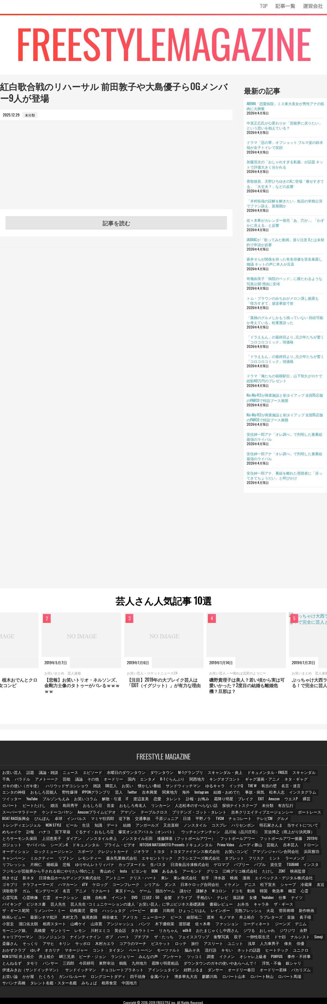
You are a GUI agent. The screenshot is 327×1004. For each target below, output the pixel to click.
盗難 (32, 893)
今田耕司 (156, 951)
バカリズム (11, 965)
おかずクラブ (116, 938)
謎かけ (147, 886)
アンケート (251, 945)
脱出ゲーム (127, 886)
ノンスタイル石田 (176, 834)
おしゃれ (82, 925)
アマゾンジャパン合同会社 (293, 847)
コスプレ (307, 821)
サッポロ (192, 932)
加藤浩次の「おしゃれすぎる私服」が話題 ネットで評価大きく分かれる (285, 164)
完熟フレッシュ (115, 906)
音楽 (317, 801)
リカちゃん (309, 919)
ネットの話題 (29, 945)
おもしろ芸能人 (288, 788)
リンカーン (40, 808)
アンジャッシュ (283, 912)
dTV (61, 880)
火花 (136, 906)
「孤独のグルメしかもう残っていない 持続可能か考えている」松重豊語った (285, 320)
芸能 (51, 781)
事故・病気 (170, 795)
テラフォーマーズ (16, 880)
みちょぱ (81, 971)
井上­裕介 (103, 912)
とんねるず (84, 951)
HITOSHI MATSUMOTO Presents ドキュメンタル (223, 840)
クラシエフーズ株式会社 (203, 854)
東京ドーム (89, 886)
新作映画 (171, 906)
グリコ (199, 867)
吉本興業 (68, 795)
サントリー (206, 919)
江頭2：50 (96, 893)
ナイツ (242, 893)
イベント (64, 893)
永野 (118, 925)
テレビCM (69, 821)
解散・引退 (11, 801)
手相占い (149, 893)
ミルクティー (58, 854)
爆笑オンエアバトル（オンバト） (223, 827)
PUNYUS (38, 951)
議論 (64, 781)
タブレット (236, 854)
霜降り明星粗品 (232, 951)
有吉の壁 (215, 788)
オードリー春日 (263, 958)
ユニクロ (78, 945)
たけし (251, 867)
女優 (197, 893)
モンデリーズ (13, 886)
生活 (178, 821)
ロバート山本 (244, 965)
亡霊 (318, 886)
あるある (158, 867)
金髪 (114, 893)
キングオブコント (204, 781)
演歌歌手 (303, 880)
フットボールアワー (267, 834)
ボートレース (125, 814)
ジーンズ (123, 919)
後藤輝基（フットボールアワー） (221, 834)
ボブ (225, 925)
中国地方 (120, 971)
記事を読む (116, 223)
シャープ (255, 880)
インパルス (213, 814)
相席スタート (220, 912)
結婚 (219, 821)
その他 (79, 781)
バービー (9, 906)
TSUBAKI (278, 860)
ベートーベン (238, 938)
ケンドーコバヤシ (218, 808)
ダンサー (238, 958)
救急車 (239, 886)
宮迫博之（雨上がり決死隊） (24, 834)
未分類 (139, 808)
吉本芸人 (9, 847)
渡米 (68, 912)
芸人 (37, 795)
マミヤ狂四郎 (237, 814)
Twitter (51, 795)
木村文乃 (246, 906)
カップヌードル (125, 860)
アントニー (86, 873)
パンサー (121, 951)
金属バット (173, 965)
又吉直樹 (262, 821)
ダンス (143, 880)
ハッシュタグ (313, 899)
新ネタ (8, 873)
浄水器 (187, 873)
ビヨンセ (127, 867)
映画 (201, 873)
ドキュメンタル (140, 840)
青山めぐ (95, 867)
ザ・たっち (278, 925)
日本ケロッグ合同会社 (170, 880)
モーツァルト (264, 938)
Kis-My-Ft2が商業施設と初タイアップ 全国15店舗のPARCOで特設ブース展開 (285, 397)
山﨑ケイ (242, 912)
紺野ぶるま (217, 958)
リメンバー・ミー (251, 899)
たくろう (68, 965)
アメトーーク (32, 781)
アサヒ (159, 932)
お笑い (80, 788)
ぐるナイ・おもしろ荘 (175, 827)
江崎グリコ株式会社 (225, 867)
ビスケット (265, 932)
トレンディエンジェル (115, 821)
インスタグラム (216, 795)
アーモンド (180, 867)
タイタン (215, 938)
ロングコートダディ (125, 965)
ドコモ (198, 886)
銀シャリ (32, 958)
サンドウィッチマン (132, 788)
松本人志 (191, 795)
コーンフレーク (101, 880)
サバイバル (93, 840)
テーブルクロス (309, 808)
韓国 (225, 886)
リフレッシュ (13, 860)
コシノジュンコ (171, 925)
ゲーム (108, 886)
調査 (288, 945)
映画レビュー (194, 906)
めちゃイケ (96, 827)
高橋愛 (186, 919)
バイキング (261, 893)
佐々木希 (48, 919)
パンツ (306, 912)
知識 (191, 821)
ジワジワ (102, 925)
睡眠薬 (50, 860)
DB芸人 (63, 788)
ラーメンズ (294, 854)
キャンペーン (32, 854)
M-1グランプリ (179, 775)
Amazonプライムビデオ (255, 808)
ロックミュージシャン (87, 847)
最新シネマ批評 (222, 906)
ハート (240, 925)
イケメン (200, 880)
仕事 (227, 893)
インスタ (297, 860)
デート (205, 821)
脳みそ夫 (286, 938)
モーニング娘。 (163, 919)
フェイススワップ (306, 925)
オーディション (53, 847)
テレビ (167, 893)
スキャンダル (284, 775)
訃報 (114, 827)
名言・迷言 (236, 788)
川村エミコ (244, 919)
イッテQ (182, 788)
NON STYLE (145, 821)
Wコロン (180, 886)
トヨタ (187, 847)
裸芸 (204, 801)
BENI (143, 867)
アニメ (47, 886)
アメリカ (304, 906)
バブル (245, 860)
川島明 (40, 906)
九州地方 (208, 951)
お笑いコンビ (257, 847)
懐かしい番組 (101, 788)
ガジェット (70, 840)
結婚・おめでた (144, 795)
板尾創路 (265, 906)
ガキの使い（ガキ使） (302, 781)
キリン (175, 932)
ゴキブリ (286, 873)
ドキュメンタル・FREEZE (250, 775)
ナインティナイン (203, 925)
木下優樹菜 (11, 919)
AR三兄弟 (152, 945)
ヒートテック (55, 945)
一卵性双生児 (45, 932)
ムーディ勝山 (295, 840)
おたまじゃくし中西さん (35, 925)
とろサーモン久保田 (67, 834)
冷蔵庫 (273, 880)
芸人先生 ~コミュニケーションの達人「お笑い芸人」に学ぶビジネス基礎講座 (60, 899)
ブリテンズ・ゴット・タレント (26, 814)
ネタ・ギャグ (270, 781)
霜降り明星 (120, 801)
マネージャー (176, 938)
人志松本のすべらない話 (73, 808)
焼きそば (301, 867)
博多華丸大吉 (198, 965)
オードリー (98, 781)
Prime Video (271, 840)
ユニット (32, 938)
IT (27, 801)
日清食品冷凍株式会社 (178, 860)
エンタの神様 (261, 788)
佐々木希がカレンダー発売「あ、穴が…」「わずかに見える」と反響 (285, 222)
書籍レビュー (134, 899)
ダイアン (117, 834)
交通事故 (276, 814)
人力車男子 (66, 938)
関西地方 (178, 781)
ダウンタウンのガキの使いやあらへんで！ (281, 951)
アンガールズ (239, 821)
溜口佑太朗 (195, 912)
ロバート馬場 (296, 965)
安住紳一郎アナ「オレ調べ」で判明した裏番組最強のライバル (284, 436)
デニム (141, 919)
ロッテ (285, 932)
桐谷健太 (285, 906)
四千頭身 (152, 965)
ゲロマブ (208, 860)
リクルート (66, 886)
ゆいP (136, 938)
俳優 (96, 938)
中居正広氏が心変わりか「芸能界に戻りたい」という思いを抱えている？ (284, 125)
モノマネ (84, 912)
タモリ (103, 951)
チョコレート (46, 821)
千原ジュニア (299, 814)
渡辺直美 (41, 801)
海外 (104, 795)
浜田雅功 (9, 854)
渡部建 (31, 919)
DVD (80, 893)
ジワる (65, 925)
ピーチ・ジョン (176, 945)
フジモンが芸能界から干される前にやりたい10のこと (43, 867)
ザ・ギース (194, 899)
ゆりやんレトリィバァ (90, 860)
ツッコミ (272, 945)
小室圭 (176, 912)
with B (7, 925)
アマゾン (284, 808)
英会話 (264, 919)
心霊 (266, 886)
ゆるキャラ (161, 788)
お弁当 (155, 899)
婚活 (262, 801)
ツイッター (242, 795)
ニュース (68, 775)
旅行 (299, 932)
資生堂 (261, 860)
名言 (32, 886)
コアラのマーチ (239, 932)
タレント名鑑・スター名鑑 (49, 971)
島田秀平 (278, 801)
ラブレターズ (126, 912)
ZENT (265, 867)
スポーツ (117, 847)
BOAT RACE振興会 (153, 814)
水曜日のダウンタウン (120, 775)
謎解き (163, 886)
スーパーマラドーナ (184, 808)
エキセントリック (166, 854)
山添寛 (260, 912)
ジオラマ (169, 847)
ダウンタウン (153, 775)
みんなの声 (228, 945)
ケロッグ (76, 880)
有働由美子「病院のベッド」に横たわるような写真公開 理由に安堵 (284, 281)
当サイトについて (68, 827)
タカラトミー (285, 919)
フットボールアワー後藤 (21, 840)
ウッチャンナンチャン (270, 827)
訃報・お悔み (96, 801)
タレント (73, 801)
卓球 (195, 814)
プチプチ (257, 925)
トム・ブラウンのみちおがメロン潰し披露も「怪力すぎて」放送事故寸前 (283, 300)
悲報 (64, 860)
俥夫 (84, 938)
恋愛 (57, 801)
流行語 (304, 938)
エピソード (89, 775)
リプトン (81, 854)
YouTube (262, 795)
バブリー (227, 860)
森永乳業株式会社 (133, 854)
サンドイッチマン (114, 958)
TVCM (26, 821)
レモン (225, 919)
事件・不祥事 (60, 951)
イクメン (304, 945)
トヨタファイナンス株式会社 (219, 847)
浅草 (48, 938)
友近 (287, 880)
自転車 (47, 893)
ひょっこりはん (63, 906)
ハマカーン (44, 880)
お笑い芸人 (11, 775)
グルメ (88, 821)
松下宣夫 (235, 880)
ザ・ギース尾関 (220, 899)
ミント (275, 854)
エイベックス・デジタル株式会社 (249, 873)
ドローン (29, 847)
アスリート (11, 938)
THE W (198, 788)
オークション (13, 893)
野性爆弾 (313, 788)
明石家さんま (39, 827)
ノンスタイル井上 (144, 834)
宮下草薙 (146, 827)
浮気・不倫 (11, 958)
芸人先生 (305, 893)
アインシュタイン (190, 958)
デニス (218, 880)
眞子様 (160, 912)
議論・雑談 (47, 775)
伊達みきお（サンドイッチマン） (70, 958)
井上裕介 (132, 945)
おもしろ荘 (299, 801)
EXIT (157, 801)
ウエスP (189, 801)
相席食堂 (101, 971)
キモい (8, 945)
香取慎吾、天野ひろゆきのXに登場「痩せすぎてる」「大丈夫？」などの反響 (285, 183)
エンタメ (132, 781)
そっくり (140, 932)
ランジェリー (204, 945)
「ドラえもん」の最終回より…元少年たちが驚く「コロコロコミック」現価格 (285, 339)
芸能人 (316, 840)
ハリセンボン (13, 827)
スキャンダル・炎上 (211, 775)
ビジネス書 (284, 893)
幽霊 (254, 886)
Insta (111, 867)
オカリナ (153, 938)
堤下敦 (258, 814)
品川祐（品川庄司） (308, 827)
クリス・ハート (112, 873)
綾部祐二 (51, 912)
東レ (134, 873)
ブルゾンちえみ (285, 795)
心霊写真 (282, 886)
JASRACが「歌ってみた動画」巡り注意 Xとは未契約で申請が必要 (285, 242)
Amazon (171, 801)
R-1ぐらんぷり (155, 781)
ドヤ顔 (66, 932)
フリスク (257, 854)
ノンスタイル (285, 821)
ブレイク (141, 801)
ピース (34, 912)
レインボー (89, 906)
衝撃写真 (9, 932)
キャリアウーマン (140, 925)
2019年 (51, 840)
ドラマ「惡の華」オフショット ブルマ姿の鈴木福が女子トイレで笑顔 (285, 144)
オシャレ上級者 (14, 951)
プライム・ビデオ (171, 840)
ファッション (71, 919)
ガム (319, 880)
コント (197, 938)
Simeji (104, 932)
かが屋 (50, 965)
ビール (164, 821)
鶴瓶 (192, 951)
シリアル (125, 880)
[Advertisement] (116, 170)
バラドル (9, 781)
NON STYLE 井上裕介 (105, 945)
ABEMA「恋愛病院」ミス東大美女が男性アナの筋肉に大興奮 (285, 106)
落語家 (183, 893)
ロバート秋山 (270, 965)
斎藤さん (121, 932)
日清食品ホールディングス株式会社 (45, 873)
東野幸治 (176, 951)
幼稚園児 (277, 899)
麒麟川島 (221, 965)
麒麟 (25, 906)
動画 (212, 886)
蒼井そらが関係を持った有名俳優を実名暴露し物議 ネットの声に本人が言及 (284, 261)
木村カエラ (213, 932)
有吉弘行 (156, 808)
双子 (25, 932)
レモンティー (104, 854)
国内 (116, 781)
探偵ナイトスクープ (113, 808)
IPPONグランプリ (15, 795)
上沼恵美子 (96, 834)
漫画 (214, 873)
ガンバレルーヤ (92, 965)
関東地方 (88, 795)
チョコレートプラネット (152, 958)
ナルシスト (85, 932)
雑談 (49, 788)
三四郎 (139, 951)
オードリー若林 (292, 958)
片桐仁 (34, 860)
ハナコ (128, 827)
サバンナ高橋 (13, 971)
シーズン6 (114, 840)
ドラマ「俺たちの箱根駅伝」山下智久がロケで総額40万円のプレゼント (284, 378)
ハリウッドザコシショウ (21, 788)
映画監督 (282, 867)
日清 (318, 814)
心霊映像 (302, 886)
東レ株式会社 (153, 873)
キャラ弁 (173, 899)
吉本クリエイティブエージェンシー (82, 814)
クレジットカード (143, 847)
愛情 (293, 899)
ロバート (220, 801)
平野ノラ (9, 821)
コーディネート (99, 919)
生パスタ (149, 860)
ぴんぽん (179, 814)
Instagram (120, 795)
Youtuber (212, 893)
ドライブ (130, 893)
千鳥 (303, 775)
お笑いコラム (313, 795)
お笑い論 (32, 965)
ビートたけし (243, 801)
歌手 (172, 873)
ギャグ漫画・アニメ (239, 781)
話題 (29, 775)
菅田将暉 (152, 906)
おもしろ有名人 (14, 808)
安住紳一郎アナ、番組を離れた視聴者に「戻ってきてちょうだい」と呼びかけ (284, 475)
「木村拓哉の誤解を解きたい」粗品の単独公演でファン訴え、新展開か (284, 203)
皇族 (145, 912)
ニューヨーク (13, 912)
